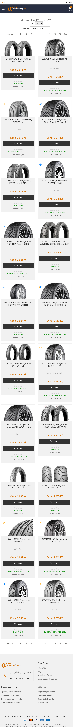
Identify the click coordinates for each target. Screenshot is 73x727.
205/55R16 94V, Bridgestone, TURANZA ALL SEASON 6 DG (18, 425)
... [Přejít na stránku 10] (16, 34)
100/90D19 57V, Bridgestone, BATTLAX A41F (55, 486)
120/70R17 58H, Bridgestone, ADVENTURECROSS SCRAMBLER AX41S (54, 244)
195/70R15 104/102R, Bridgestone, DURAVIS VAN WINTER (18, 303)
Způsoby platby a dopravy (11, 692)
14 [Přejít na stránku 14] (36, 34)
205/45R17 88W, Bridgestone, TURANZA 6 (55, 540)
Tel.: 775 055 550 (8, 2)
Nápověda (42, 668)
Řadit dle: (26, 28)
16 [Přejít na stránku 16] (45, 34)
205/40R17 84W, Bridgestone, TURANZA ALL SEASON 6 (55, 303)
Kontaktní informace (46, 675)
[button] (70, 9)
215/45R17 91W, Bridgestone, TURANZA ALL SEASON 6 (18, 242)
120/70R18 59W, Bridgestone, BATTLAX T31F (18, 364)
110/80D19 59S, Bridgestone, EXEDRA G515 (18, 486)
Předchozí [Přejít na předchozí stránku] (8, 34)
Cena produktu (38, 28)
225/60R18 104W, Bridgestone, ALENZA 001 (18, 120)
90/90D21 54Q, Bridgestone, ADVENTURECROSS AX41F (54, 425)
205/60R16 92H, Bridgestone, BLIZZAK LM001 (18, 601)
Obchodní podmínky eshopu (12, 695)
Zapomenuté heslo (45, 695)
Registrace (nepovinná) (46, 692)
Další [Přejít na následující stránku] (67, 34)
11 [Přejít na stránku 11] (21, 34)
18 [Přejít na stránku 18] (55, 34)
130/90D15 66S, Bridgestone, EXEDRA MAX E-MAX (18, 181)
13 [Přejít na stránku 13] (31, 34)
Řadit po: (32, 23)
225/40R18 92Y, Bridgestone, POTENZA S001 (54, 60)
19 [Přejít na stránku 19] (60, 34)
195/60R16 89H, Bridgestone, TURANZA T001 (18, 540)
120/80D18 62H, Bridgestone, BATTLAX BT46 (18, 60)
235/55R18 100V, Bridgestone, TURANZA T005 (55, 364)
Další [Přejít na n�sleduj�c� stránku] (67, 643)
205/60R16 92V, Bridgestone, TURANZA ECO (54, 601)
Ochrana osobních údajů (10, 702)
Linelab (65, 716)
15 (41, 34)
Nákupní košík (43, 702)
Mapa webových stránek (47, 679)
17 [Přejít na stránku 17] (50, 34)
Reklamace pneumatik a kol (12, 699)
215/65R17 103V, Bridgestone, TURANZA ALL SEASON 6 (55, 120)
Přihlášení (68, 2)
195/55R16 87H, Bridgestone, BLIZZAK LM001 (55, 181)
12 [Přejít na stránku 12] (26, 34)
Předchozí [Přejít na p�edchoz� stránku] (8, 643)
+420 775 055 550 (19, 678)
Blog (39, 671)
